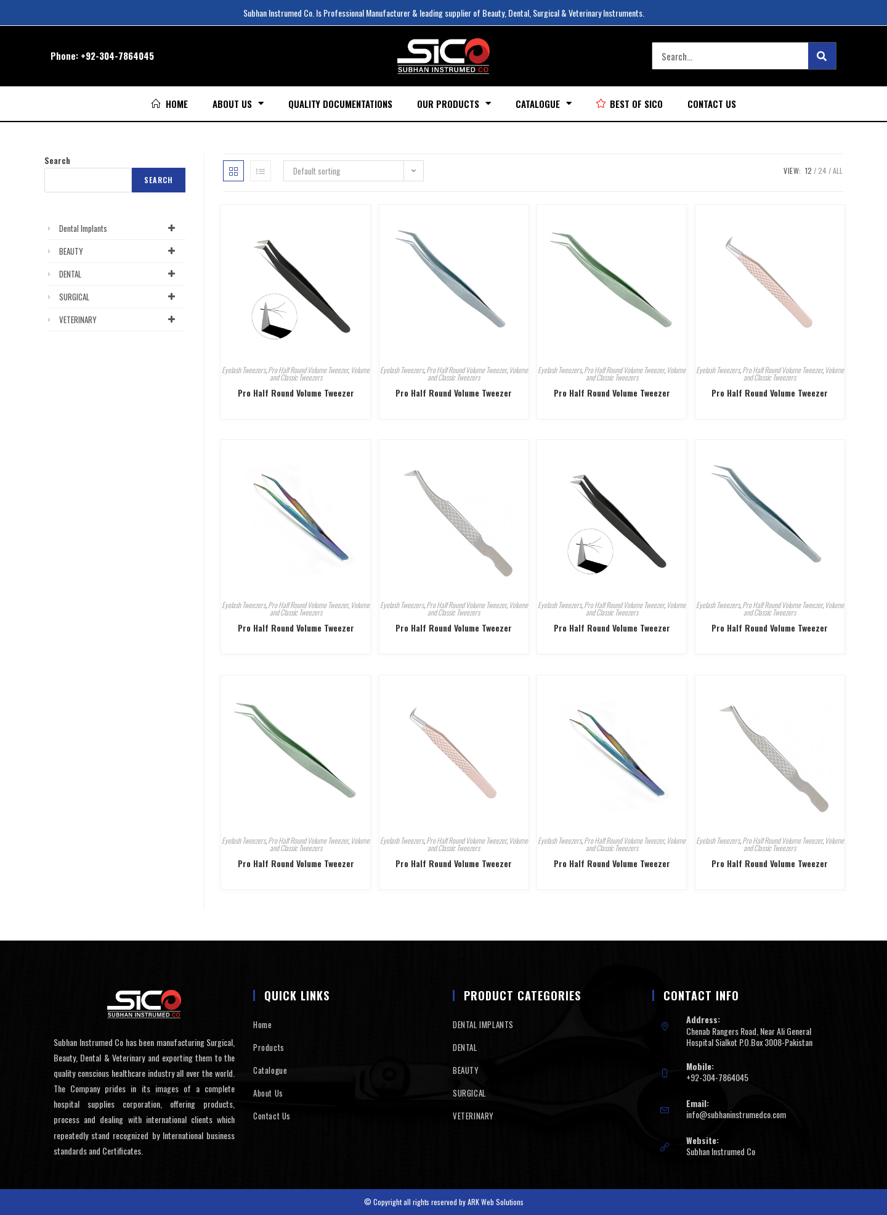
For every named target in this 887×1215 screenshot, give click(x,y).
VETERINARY (119, 319)
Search (57, 160)
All (838, 170)
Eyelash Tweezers (243, 369)
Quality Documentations (340, 103)
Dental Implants (119, 228)
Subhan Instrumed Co (720, 1151)
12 (808, 170)
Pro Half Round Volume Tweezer (308, 369)
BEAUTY (119, 251)
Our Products (454, 103)
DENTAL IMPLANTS (483, 1024)
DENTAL (119, 274)
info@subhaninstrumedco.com (736, 1114)
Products (269, 1047)
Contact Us (711, 103)
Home (262, 1024)
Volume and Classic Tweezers (320, 373)
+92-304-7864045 (117, 55)
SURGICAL (119, 296)
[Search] (822, 56)
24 (822, 170)
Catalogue (544, 103)
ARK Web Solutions (496, 1201)
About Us (238, 103)
